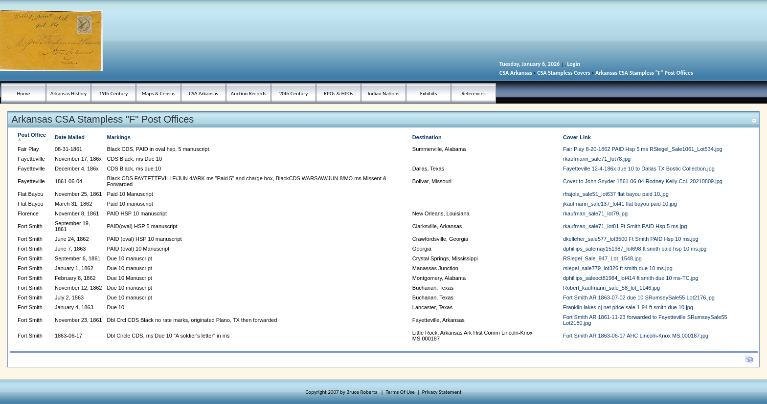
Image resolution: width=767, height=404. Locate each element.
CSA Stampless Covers (563, 72)
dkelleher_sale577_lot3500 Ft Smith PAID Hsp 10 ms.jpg (631, 239)
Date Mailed (70, 137)
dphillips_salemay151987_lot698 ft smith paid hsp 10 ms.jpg (635, 249)
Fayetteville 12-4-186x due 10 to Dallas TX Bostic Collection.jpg (639, 168)
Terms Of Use (400, 392)
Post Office (32, 137)
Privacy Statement (442, 392)
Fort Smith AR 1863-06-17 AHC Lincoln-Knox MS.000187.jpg (635, 336)
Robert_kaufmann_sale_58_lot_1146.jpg (611, 288)
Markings (119, 137)
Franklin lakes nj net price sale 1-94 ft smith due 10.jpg (628, 307)
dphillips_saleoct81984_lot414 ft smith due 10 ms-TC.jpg (630, 278)
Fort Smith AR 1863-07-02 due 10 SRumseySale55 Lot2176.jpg (639, 297)
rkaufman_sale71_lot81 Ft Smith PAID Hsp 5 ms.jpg (625, 226)
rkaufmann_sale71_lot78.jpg (597, 159)
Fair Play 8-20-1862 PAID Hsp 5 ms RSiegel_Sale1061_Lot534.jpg (642, 149)
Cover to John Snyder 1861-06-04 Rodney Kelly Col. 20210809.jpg (642, 181)
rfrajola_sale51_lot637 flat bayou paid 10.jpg (616, 194)
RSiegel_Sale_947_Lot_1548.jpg (602, 258)
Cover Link (577, 137)
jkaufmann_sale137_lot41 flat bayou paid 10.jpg (620, 204)
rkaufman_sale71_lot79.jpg (595, 213)
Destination (427, 137)
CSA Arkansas (515, 72)
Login (573, 64)
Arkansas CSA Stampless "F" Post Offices (644, 72)
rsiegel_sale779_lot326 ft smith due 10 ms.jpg (618, 268)
